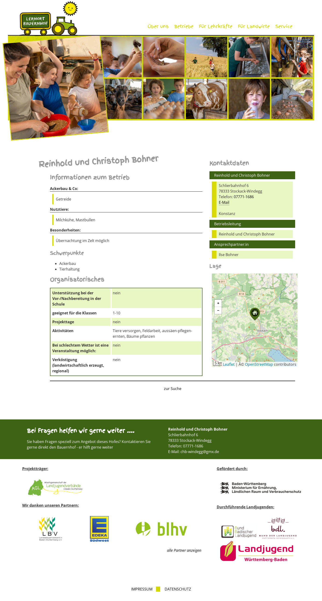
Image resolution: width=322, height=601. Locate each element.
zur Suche (172, 388)
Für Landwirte (254, 26)
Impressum (141, 589)
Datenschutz (178, 589)
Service (283, 26)
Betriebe (183, 26)
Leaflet (229, 364)
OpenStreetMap (259, 364)
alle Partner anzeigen (184, 550)
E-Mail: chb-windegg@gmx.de (193, 451)
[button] (255, 314)
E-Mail (224, 202)
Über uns (158, 26)
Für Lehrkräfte (215, 26)
